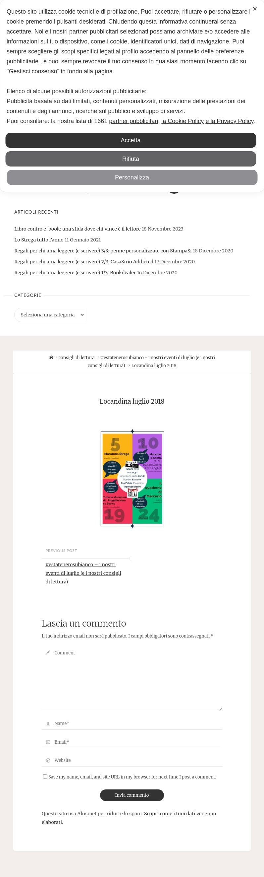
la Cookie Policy (182, 121)
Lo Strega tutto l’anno (39, 240)
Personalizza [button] (132, 177)
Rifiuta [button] (130, 159)
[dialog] (132, 96)
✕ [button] (254, 9)
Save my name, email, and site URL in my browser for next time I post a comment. (129, 777)
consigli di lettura (77, 358)
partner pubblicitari (133, 121)
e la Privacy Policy (229, 121)
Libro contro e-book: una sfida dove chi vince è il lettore (77, 229)
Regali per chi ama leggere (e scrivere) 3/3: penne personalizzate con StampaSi (102, 251)
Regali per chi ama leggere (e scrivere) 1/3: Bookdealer (75, 273)
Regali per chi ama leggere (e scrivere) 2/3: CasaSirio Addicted (83, 262)
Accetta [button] (130, 140)
